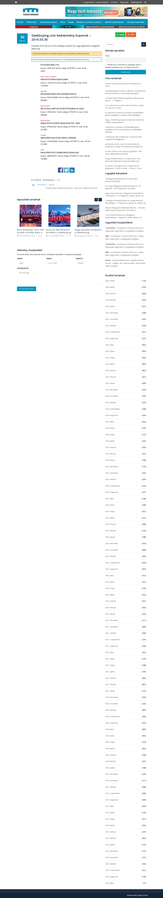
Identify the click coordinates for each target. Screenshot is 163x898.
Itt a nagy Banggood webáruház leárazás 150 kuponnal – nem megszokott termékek (123, 187)
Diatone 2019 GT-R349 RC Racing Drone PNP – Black (60, 123)
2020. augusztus (111, 723)
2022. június (110, 582)
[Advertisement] (59, 325)
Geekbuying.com (48, 180)
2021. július (109, 652)
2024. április (110, 441)
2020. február (110, 761)
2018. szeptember (112, 870)
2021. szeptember (112, 639)
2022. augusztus (111, 569)
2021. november (111, 627)
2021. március (110, 678)
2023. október (110, 479)
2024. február (110, 454)
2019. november (111, 780)
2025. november (111, 319)
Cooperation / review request (95, 2)
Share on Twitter (66, 170)
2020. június (110, 736)
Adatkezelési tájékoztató (137, 895)
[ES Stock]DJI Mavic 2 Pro (50, 65)
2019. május (110, 819)
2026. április (110, 287)
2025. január (110, 383)
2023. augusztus (111, 492)
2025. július (109, 345)
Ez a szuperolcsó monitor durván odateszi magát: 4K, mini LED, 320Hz (124, 106)
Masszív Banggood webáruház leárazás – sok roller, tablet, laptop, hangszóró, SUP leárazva (125, 209)
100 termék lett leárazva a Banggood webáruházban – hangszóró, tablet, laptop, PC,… (124, 216)
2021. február (110, 684)
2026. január (110, 306)
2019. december (111, 774)
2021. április (110, 671)
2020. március (110, 755)
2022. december (111, 543)
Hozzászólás (22, 268)
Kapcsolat (124, 2)
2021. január (110, 691)
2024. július (109, 422)
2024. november (111, 396)
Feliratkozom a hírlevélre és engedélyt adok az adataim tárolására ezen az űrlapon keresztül (123, 66)
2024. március (110, 447)
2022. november (111, 550)
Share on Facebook (60, 170)
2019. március (110, 832)
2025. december (111, 313)
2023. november (111, 473)
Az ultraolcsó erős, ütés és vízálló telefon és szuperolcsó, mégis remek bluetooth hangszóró (124, 145)
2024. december (111, 389)
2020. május (110, 742)
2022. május (110, 588)
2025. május (110, 357)
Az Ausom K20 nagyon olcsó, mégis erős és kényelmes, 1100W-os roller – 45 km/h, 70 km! (123, 167)
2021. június (110, 659)
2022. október (110, 556)
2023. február (110, 530)
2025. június (110, 351)
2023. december (111, 466)
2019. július (109, 806)
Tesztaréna (41, 184)
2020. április (110, 748)
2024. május (110, 434)
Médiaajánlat (136, 2)
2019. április (110, 825)
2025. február (110, 377)
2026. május (110, 281)
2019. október (110, 787)
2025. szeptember (112, 332)
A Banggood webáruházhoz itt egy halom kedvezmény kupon (121, 180)
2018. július (109, 883)
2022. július (109, 575)
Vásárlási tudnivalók (135, 22)
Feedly (120, 35)
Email (49, 258)
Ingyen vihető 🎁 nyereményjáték (100, 27)
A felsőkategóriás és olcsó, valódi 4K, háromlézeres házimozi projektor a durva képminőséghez (125, 92)
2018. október (110, 864)
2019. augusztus (111, 800)
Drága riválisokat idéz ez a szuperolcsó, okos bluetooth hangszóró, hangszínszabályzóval (122, 159)
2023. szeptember (112, 486)
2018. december (111, 851)
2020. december (111, 697)
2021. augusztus (111, 646)
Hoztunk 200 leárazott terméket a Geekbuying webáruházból (58, 232)
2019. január (110, 844)
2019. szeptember (112, 793)
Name (20, 258)
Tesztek (20, 22)
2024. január (110, 460)
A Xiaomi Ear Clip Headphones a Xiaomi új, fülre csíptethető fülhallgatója (123, 138)
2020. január (110, 768)
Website (79, 258)
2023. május (110, 511)
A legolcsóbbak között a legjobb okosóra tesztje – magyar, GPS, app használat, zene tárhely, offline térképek (125, 263)
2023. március (110, 524)
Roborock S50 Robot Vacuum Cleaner (54, 79)
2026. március (110, 293)
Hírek (62, 22)
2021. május (110, 665)
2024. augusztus (111, 415)
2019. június (110, 812)
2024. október (110, 402)
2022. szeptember (112, 562)
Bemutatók (31, 22)
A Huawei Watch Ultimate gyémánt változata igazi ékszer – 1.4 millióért (124, 99)
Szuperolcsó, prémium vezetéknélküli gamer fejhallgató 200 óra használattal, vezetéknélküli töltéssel (123, 129)
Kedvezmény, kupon (48, 22)
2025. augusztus (111, 338)
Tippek (71, 22)
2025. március (110, 370)
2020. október (110, 710)
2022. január (110, 614)
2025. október (110, 325)
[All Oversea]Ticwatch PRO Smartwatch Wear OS (58, 94)
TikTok (68, 27)
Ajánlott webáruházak (114, 22)
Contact (114, 2)
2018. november (111, 857)
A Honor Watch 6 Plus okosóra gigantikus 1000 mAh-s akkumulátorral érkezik (123, 152)
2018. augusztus (111, 876)
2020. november (111, 703)
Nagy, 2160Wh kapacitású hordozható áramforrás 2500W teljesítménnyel (124, 121)
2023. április (110, 518)
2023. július (109, 498)
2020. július (109, 729)
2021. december (111, 620)
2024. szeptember (112, 409)
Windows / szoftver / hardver (89, 22)
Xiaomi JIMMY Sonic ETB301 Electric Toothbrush (58, 138)
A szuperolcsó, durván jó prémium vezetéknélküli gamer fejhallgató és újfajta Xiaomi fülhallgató (124, 113)
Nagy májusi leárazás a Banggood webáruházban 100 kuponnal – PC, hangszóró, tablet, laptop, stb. (124, 194)
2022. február (110, 607)
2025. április (110, 364)
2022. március (110, 601)
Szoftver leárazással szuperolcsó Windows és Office (123, 84)
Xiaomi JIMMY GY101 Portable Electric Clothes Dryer (60, 152)
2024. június (110, 428)
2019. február (110, 838)
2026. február (110, 300)
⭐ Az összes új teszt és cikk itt (132, 27)
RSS (131, 35)
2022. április (110, 595)
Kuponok (34, 27)
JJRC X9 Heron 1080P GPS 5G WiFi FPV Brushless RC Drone (62, 108)
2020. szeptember (112, 716)
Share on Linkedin (72, 170)
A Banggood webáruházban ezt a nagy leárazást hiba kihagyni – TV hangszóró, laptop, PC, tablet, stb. (125, 201)
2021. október (110, 633)
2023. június (110, 505)
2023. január (110, 537)
